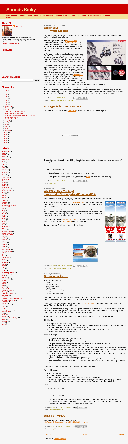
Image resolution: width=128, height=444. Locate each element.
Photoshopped (78, 75)
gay (53, 429)
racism (4, 265)
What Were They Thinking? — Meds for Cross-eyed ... (21, 115)
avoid (3, 163)
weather (4, 314)
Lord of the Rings (7, 234)
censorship (5, 179)
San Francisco (6, 274)
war (3, 313)
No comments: (68, 98)
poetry (4, 259)
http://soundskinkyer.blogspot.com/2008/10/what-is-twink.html (66, 422)
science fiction (6, 279)
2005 (6, 134)
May (7, 124)
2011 (6, 98)
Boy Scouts (5, 169)
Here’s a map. (89, 303)
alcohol (4, 156)
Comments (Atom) (60, 439)
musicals (4, 248)
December (9, 106)
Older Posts (122, 434)
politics (4, 261)
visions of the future (70, 219)
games (4, 210)
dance (50, 183)
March (8, 128)
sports (4, 287)
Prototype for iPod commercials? (62, 106)
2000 (6, 140)
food (50, 429)
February (9, 130)
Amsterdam (5, 158)
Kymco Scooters (71, 41)
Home (85, 434)
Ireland (4, 223)
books (4, 167)
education (5, 202)
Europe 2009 (6, 207)
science (4, 277)
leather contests (7, 231)
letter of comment (7, 233)
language (5, 226)
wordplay (5, 321)
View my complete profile (10, 43)
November (9, 108)
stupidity (4, 292)
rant (3, 269)
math (3, 236)
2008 (6, 104)
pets (55, 268)
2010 (6, 100)
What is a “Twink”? (54, 415)
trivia (3, 308)
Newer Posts (48, 434)
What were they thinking (64, 268)
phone (4, 254)
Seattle (4, 282)
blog (3, 166)
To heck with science (8, 300)
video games (6, 311)
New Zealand (6, 249)
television (5, 295)
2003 (6, 138)
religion (4, 270)
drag (3, 194)
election (4, 203)
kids (3, 225)
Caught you (52, 100)
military (4, 241)
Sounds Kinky (21, 9)
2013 (6, 94)
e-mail (4, 200)
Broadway (5, 171)
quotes (4, 264)
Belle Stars (72, 111)
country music (6, 190)
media (4, 238)
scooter (71, 100)
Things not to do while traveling (12, 298)
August (8, 121)
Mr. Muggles (67, 221)
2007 (6, 132)
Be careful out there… (56, 276)
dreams (4, 197)
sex (3, 285)
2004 (6, 136)
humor (4, 220)
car (3, 174)
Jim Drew (18, 26)
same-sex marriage (8, 272)
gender (4, 213)
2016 (6, 90)
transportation (6, 305)
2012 (6, 96)
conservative (6, 187)
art (2, 161)
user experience (7, 310)
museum (4, 244)
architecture (5, 159)
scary (3, 275)
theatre (4, 297)
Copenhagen (6, 189)
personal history (7, 251)
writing (4, 324)
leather (50, 409)
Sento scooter (71, 43)
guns (3, 215)
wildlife (4, 319)
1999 (6, 142)
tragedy (4, 303)
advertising (5, 151)
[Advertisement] (14, 342)
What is (57, 429)
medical (55, 409)
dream (4, 195)
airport (4, 154)
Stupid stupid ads (7, 290)
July (7, 122)
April (7, 126)
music (54, 183)
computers (59, 100)
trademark (5, 301)
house (4, 218)
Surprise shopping (7, 293)
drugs (3, 199)
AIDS (3, 153)
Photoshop (5, 257)
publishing (66, 100)
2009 (6, 102)
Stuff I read (5, 288)
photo (3, 256)
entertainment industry (9, 205)
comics (4, 184)
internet (51, 268)
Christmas (5, 181)
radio (3, 267)
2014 (6, 92)
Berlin (3, 164)
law (3, 228)
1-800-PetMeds (78, 202)
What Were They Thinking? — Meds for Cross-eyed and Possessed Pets (70, 193)
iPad (88, 177)
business (4, 172)
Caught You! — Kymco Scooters (56, 29)
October (8, 110)
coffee (4, 182)
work (3, 323)
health (4, 216)
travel (3, 306)
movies (4, 243)
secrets (4, 283)
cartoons (4, 176)
